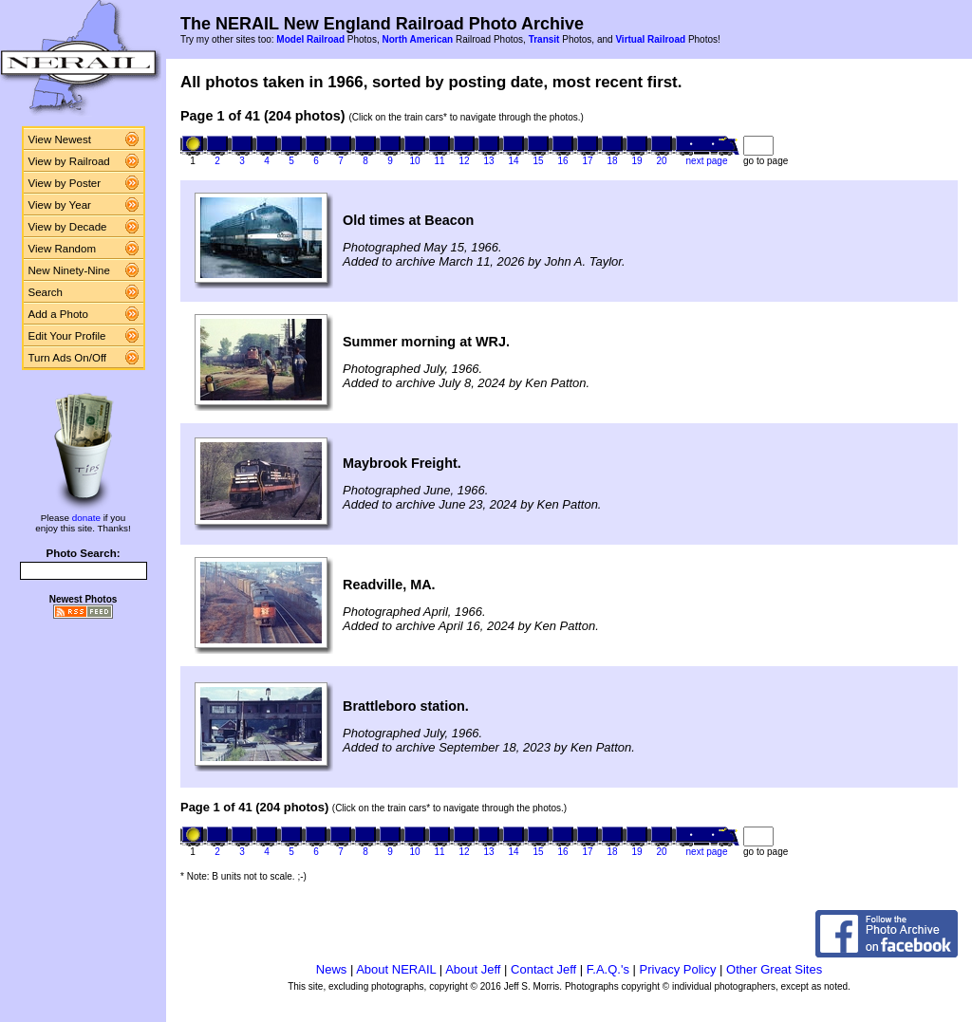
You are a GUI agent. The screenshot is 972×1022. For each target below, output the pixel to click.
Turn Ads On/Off (67, 357)
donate (86, 517)
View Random (62, 248)
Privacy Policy (678, 969)
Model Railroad (310, 39)
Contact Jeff (543, 969)
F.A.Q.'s (608, 969)
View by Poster (65, 183)
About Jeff (472, 969)
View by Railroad (69, 161)
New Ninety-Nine (69, 270)
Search (46, 292)
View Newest (59, 139)
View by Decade (67, 226)
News (331, 969)
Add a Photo (58, 314)
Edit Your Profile (67, 336)
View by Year (59, 205)
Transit (544, 39)
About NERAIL (396, 969)
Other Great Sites (774, 969)
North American (417, 39)
